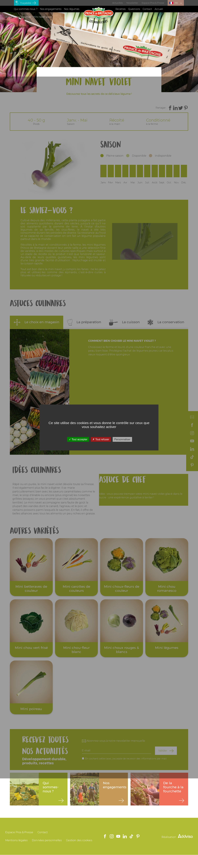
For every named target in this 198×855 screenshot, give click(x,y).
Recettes (120, 9)
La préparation (84, 322)
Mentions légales (16, 840)
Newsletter (132, 2)
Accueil (159, 9)
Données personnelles (47, 840)
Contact (147, 9)
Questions (134, 9)
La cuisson (124, 322)
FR (176, 3)
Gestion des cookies (79, 840)
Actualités (117, 2)
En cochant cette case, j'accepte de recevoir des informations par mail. (126, 758)
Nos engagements (51, 9)
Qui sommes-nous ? (25, 9)
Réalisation (177, 837)
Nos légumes (71, 9)
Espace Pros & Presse (153, 2)
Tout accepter (78, 439)
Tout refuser (100, 439)
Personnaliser (122, 439)
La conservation (165, 322)
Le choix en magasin (36, 322)
